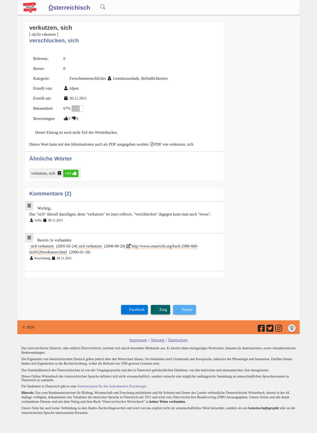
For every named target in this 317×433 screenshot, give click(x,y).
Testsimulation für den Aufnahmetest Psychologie (111, 386)
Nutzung (157, 340)
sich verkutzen (42, 246)
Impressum (138, 340)
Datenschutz (178, 340)
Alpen (74, 88)
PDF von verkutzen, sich (173, 144)
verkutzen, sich (43, 173)
